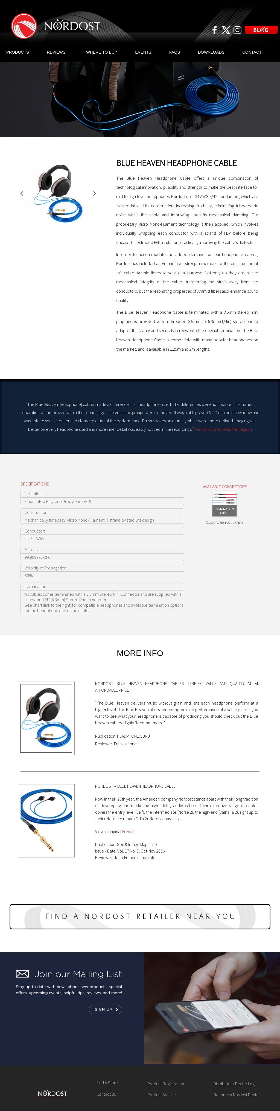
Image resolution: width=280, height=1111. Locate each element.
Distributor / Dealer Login (236, 1083)
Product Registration (165, 1083)
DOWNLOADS (211, 52)
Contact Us (106, 1094)
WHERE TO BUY (101, 52)
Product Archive (161, 1094)
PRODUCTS (17, 52)
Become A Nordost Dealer (237, 1094)
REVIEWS (56, 52)
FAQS (174, 52)
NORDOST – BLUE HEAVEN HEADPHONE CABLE (135, 786)
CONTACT (252, 52)
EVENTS (143, 52)
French (128, 831)
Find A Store (107, 1082)
